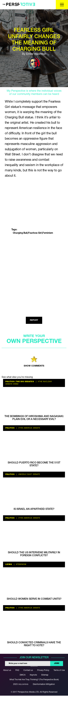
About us (7, 670)
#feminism (20, 564)
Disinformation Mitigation (44, 684)
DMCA (23, 675)
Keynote (33, 675)
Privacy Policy (43, 670)
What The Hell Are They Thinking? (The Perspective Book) (34, 680)
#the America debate (29, 428)
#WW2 (16, 384)
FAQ (17, 670)
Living (8, 564)
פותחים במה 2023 (20, 684)
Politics (10, 381)
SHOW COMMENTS (34, 366)
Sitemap (44, 675)
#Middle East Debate (29, 474)
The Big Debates (25, 381)
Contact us (28, 670)
